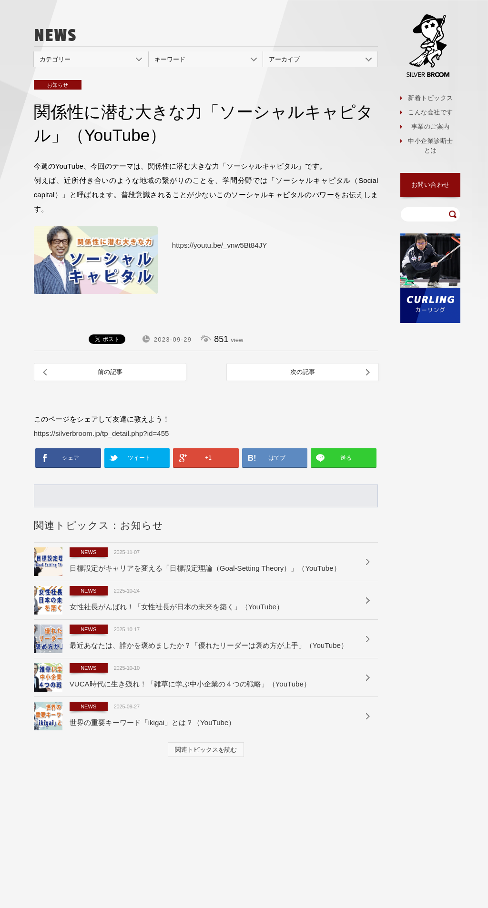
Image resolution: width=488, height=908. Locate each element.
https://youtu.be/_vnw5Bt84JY (219, 245)
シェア (70, 457)
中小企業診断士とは (430, 145)
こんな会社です (430, 112)
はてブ (276, 457)
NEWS (88, 552)
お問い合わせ (430, 184)
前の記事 (110, 371)
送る (346, 457)
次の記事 (302, 371)
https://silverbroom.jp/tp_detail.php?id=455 (101, 433)
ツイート (139, 457)
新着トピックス (430, 97)
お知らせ (57, 85)
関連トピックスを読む (206, 749)
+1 (208, 457)
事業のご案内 (430, 126)
